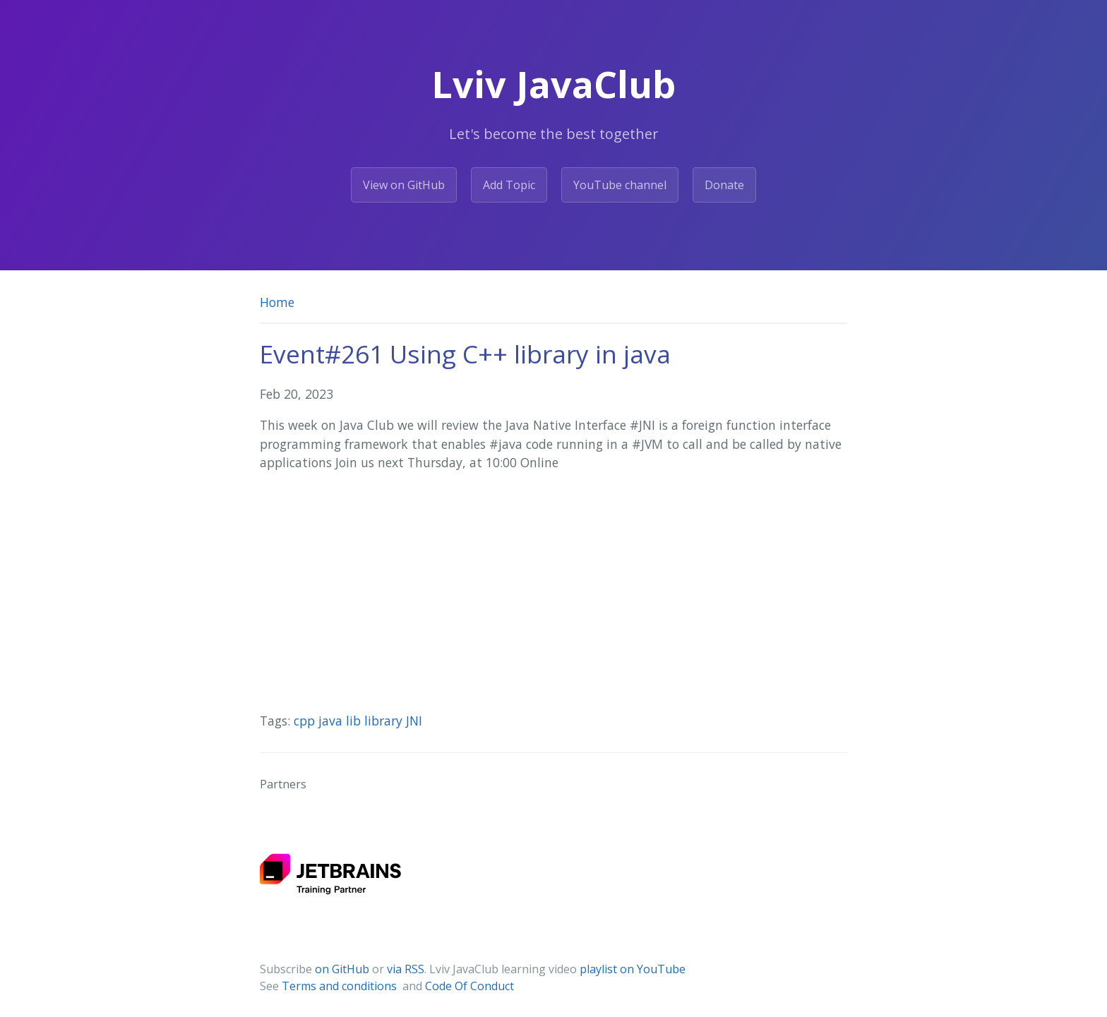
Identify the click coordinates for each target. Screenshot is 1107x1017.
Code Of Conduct (469, 986)
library (385, 720)
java (332, 720)
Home (277, 302)
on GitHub (342, 969)
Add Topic (509, 185)
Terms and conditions (341, 986)
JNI (414, 720)
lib (355, 720)
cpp (306, 720)
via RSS (405, 969)
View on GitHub (404, 185)
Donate (724, 185)
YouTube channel (619, 185)
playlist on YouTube (633, 969)
